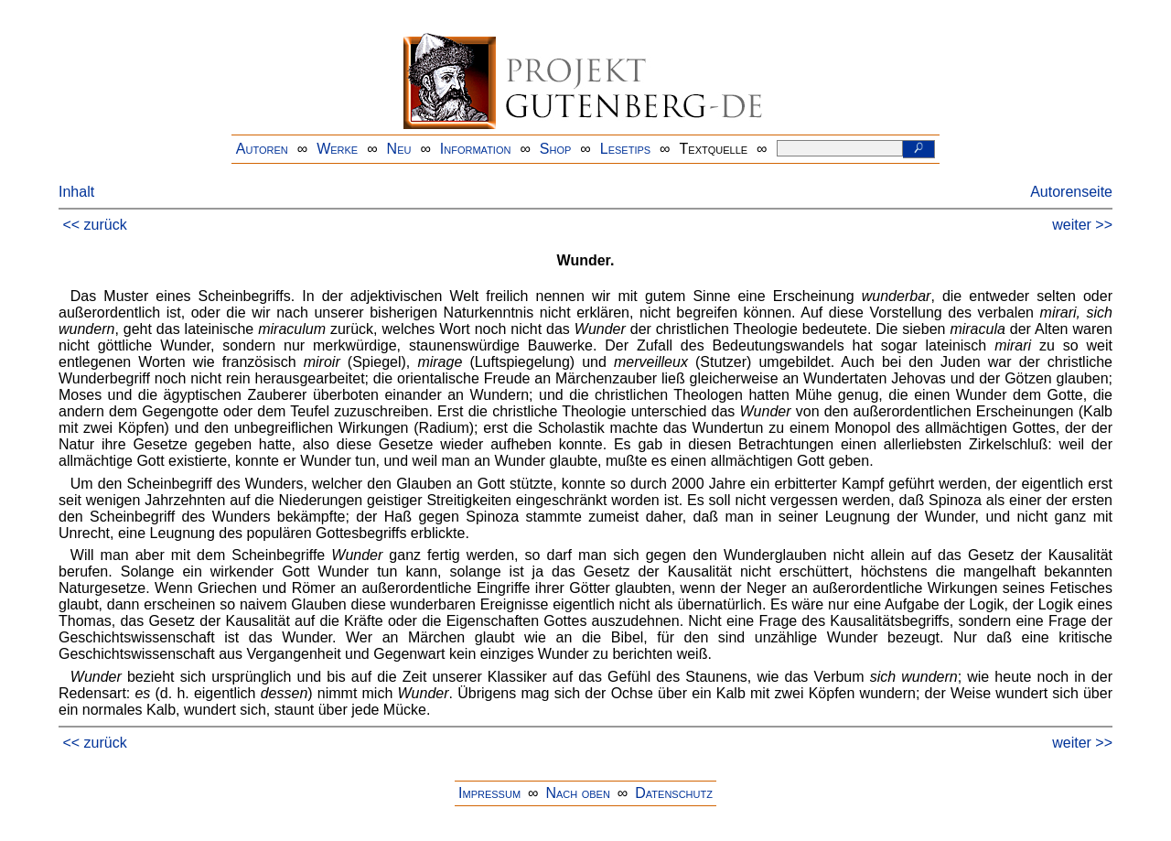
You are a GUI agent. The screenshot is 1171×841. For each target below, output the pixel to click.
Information (475, 148)
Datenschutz (674, 793)
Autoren (262, 148)
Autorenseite (1071, 191)
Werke (337, 148)
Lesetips (625, 148)
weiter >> (1082, 224)
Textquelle (714, 148)
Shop (556, 148)
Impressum (489, 793)
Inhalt (76, 191)
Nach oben (577, 793)
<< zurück (94, 224)
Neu (399, 148)
